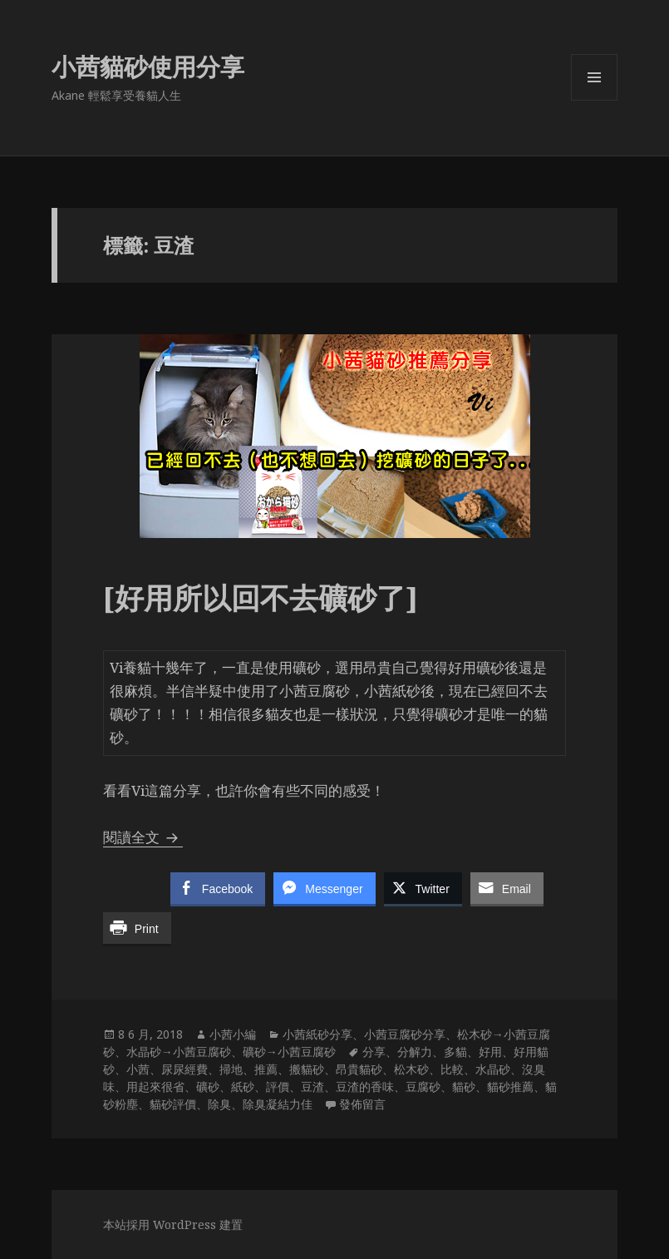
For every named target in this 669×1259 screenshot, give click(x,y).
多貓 (455, 1051)
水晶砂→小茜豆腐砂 (178, 1051)
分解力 (414, 1051)
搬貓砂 (306, 1069)
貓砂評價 (173, 1104)
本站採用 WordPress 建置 (173, 1224)
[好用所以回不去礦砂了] (260, 597)
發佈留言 (362, 1104)
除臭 (219, 1104)
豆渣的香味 (365, 1086)
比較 (452, 1069)
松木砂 (411, 1069)
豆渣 (312, 1086)
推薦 (266, 1069)
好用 (490, 1051)
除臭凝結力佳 (277, 1104)
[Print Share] (137, 928)
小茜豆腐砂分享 (404, 1034)
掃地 (231, 1069)
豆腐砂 (423, 1086)
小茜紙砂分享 (317, 1034)
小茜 (138, 1069)
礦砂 (207, 1086)
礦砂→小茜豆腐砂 (289, 1051)
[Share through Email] (507, 888)
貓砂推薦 (510, 1086)
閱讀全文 (143, 837)
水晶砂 (492, 1069)
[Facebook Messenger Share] (324, 888)
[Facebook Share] (217, 888)
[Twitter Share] (423, 888)
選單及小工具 (594, 100)
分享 (374, 1051)
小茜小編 (232, 1034)
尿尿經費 (184, 1069)
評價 (277, 1086)
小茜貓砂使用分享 (148, 66)
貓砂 (463, 1086)
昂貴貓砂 (359, 1069)
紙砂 (242, 1086)
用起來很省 (155, 1086)
